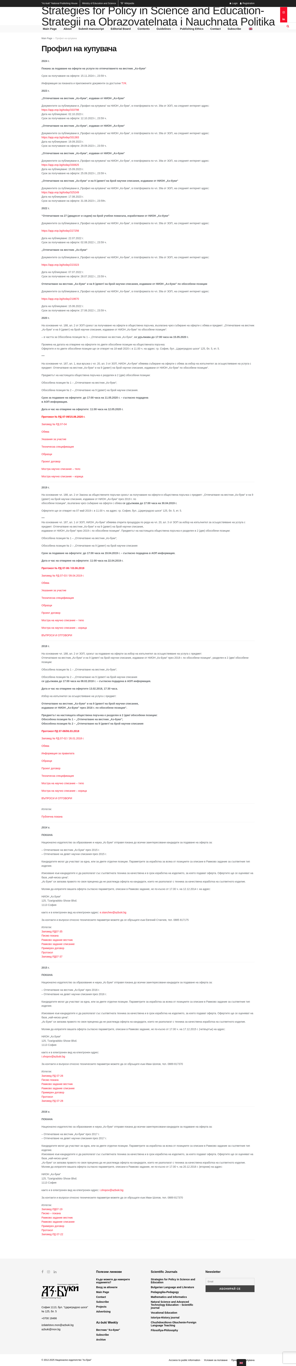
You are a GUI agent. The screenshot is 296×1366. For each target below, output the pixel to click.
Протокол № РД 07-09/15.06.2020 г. (63, 416)
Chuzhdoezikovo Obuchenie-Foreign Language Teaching (173, 1324)
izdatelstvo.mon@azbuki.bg (57, 1325)
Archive (101, 1339)
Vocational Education (164, 1312)
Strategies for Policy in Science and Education (173, 1281)
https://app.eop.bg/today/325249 (60, 192)
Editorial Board (121, 28)
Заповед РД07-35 (51, 931)
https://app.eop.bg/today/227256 (60, 230)
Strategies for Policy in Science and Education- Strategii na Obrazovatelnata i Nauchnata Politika (158, 16)
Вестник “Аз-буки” (108, 1329)
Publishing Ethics (192, 28)
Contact (215, 28)
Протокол (47, 952)
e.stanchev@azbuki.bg (113, 912)
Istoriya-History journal (165, 1317)
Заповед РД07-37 (51, 956)
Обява (45, 431)
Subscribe (234, 28)
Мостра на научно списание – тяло (62, 620)
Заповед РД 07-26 (52, 1075)
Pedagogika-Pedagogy (165, 1292)
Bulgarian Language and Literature (172, 1287)
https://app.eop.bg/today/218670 (60, 298)
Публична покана (51, 816)
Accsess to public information (184, 1360)
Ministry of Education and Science (99, 3)
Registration (247, 3)
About (68, 28)
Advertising (103, 1311)
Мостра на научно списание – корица (64, 627)
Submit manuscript (91, 28)
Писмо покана (49, 935)
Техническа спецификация (57, 446)
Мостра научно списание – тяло (60, 468)
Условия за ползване (215, 1360)
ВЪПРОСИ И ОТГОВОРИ (56, 635)
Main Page (50, 28)
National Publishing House (59, 3)
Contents (144, 28)
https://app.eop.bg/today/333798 (60, 109)
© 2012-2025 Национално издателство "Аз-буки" (66, 1360)
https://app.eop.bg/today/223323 (60, 264)
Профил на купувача (66, 38)
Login (234, 3)
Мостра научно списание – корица (62, 476)
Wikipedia (127, 3)
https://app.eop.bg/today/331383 (60, 137)
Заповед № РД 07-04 (54, 424)
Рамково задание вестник (57, 939)
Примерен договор (52, 948)
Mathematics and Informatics (169, 1296)
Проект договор (50, 461)
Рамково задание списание (58, 944)
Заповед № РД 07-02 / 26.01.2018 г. (62, 738)
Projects (101, 1306)
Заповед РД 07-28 (52, 1100)
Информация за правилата (57, 753)
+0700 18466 (49, 1318)
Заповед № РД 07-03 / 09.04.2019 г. (62, 575)
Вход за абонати (107, 1287)
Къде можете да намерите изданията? (113, 1281)
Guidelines (164, 28)
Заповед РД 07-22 (52, 1234)
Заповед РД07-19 (51, 1209)
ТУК (123, 83)
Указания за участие (53, 439)
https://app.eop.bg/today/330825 (60, 164)
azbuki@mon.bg (50, 1329)
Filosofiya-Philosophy (164, 1330)
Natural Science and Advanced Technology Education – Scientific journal (172, 1304)
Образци (46, 454)
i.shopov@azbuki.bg (53, 1056)
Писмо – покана (51, 1213)
